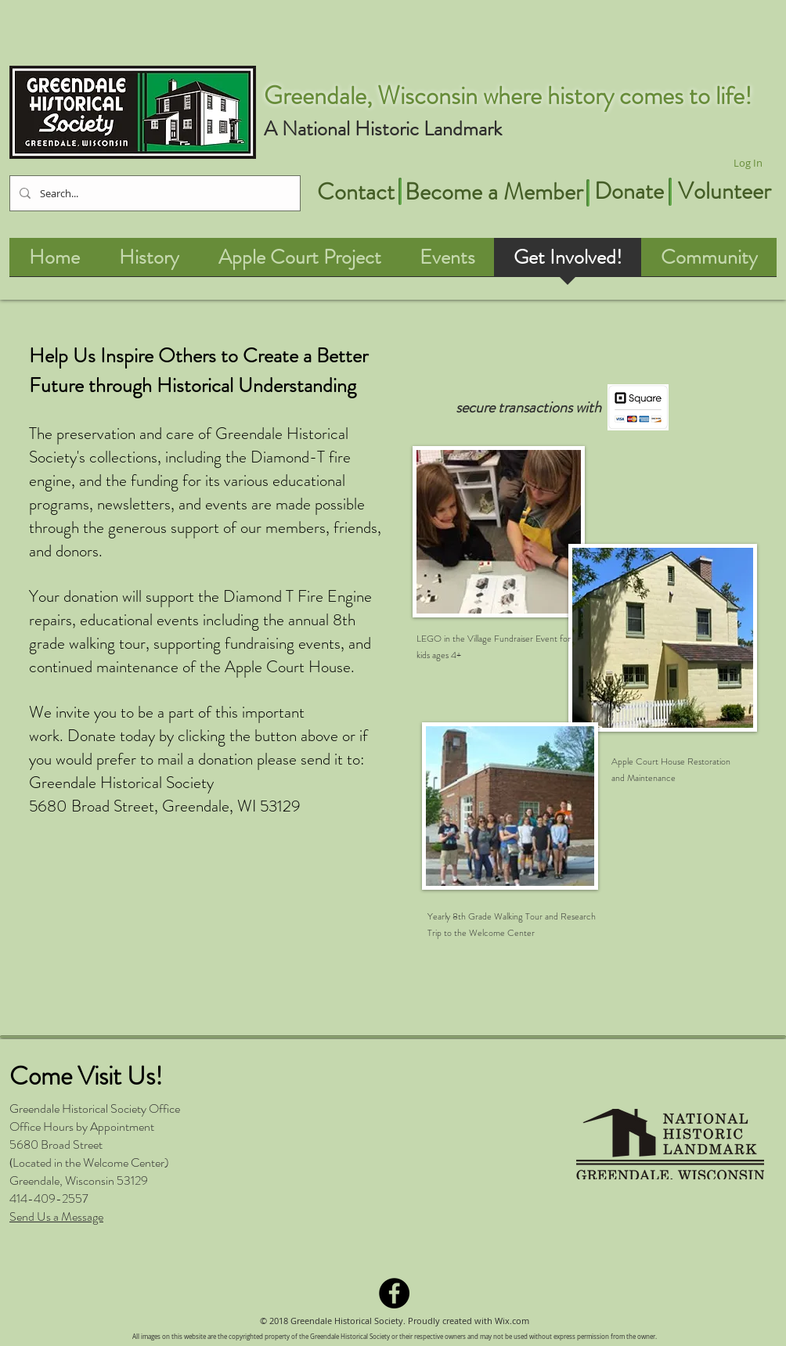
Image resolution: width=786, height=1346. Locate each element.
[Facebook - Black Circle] (394, 1293)
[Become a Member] (493, 191)
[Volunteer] (724, 191)
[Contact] (355, 191)
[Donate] (628, 191)
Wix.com (512, 1320)
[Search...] (153, 193)
